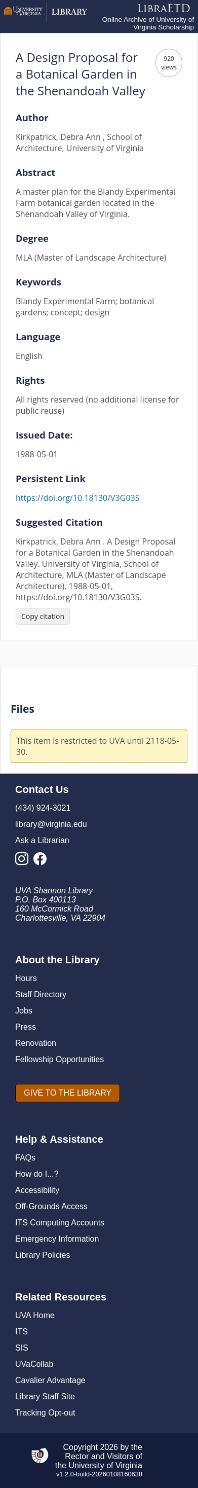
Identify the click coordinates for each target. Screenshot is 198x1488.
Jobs (23, 1010)
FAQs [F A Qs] (25, 1157)
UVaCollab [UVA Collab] (34, 1364)
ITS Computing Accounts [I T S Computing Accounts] (59, 1222)
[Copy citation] (43, 616)
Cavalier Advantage (50, 1380)
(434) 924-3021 (42, 808)
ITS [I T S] (21, 1331)
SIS (21, 1348)
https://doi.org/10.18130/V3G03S (77, 497)
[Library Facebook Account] (42, 861)
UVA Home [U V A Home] (35, 1315)
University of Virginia (105, 1465)
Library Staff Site (45, 1396)
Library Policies (42, 1255)
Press (25, 1027)
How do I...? (36, 1174)
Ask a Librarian (42, 840)
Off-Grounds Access (51, 1206)
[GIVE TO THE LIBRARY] (67, 1093)
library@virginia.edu (51, 824)
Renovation (35, 1043)
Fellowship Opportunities (59, 1059)
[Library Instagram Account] (24, 861)
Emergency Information (57, 1239)
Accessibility (37, 1190)
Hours (26, 978)
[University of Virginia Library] (46, 18)
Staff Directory (40, 994)
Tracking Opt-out (45, 1412)
